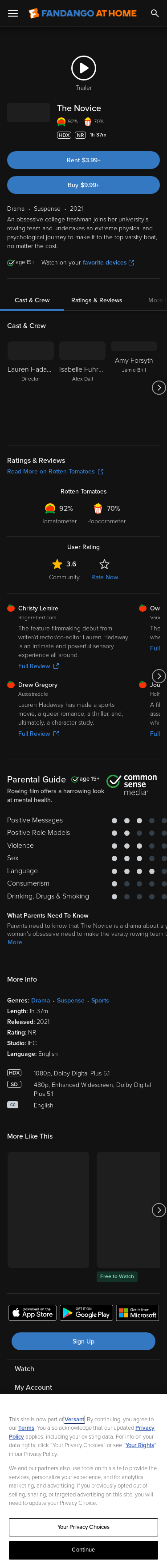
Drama (40, 1000)
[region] (83, 1479)
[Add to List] (155, 135)
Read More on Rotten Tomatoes (55, 471)
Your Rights (140, 1445)
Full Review (38, 666)
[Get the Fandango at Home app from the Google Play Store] (86, 1314)
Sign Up (83, 1341)
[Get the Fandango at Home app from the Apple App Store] (32, 1314)
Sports (100, 1000)
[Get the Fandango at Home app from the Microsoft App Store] (137, 1314)
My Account (33, 1387)
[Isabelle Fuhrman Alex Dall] (82, 387)
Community (64, 577)
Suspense (71, 1000)
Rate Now (104, 577)
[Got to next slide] (159, 387)
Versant (74, 1419)
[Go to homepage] (82, 13)
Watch (24, 1368)
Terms (26, 1428)
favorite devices (108, 262)
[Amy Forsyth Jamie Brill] (134, 387)
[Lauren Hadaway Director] (30, 387)
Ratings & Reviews (96, 300)
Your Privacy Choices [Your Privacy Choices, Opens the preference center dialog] (83, 1527)
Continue (83, 1549)
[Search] (155, 13)
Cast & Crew (32, 300)
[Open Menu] (13, 13)
